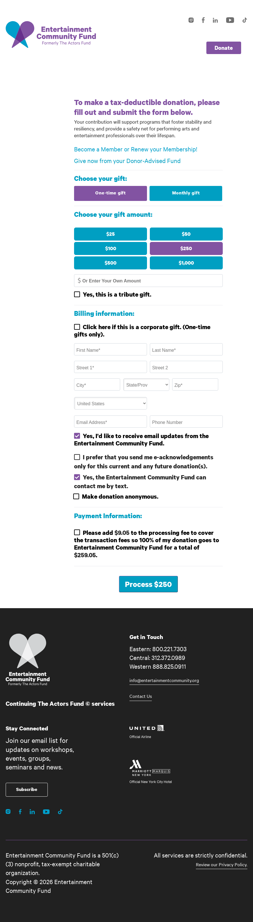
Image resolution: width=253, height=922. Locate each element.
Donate (224, 47)
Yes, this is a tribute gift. (117, 294)
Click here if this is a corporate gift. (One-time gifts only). (142, 330)
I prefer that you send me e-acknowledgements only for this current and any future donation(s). (143, 461)
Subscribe (26, 789)
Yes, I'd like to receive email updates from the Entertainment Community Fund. (141, 439)
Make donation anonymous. (120, 496)
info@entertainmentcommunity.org (164, 680)
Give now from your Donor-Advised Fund (127, 160)
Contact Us (140, 696)
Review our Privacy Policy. (221, 864)
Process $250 (148, 584)
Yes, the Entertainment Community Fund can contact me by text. (140, 481)
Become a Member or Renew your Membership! (135, 149)
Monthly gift (186, 193)
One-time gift (110, 193)
